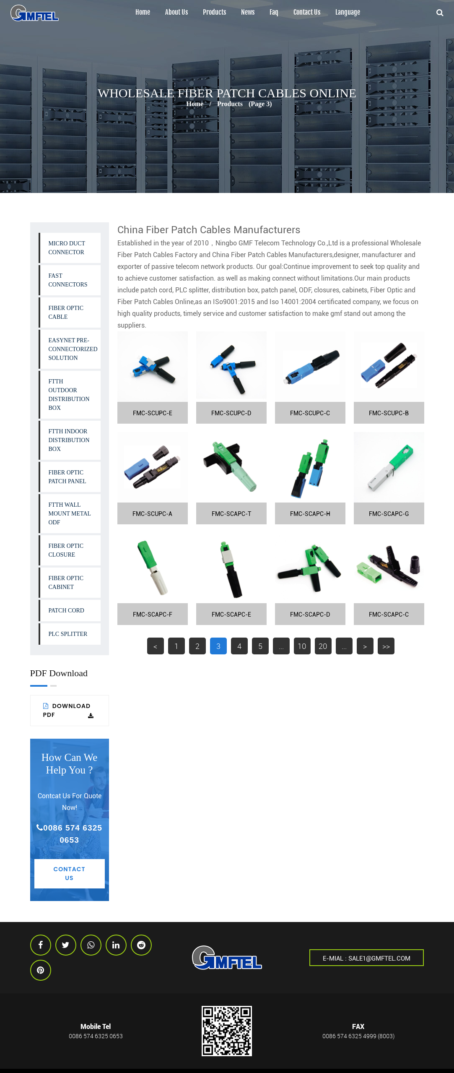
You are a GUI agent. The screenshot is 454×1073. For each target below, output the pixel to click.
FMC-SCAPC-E (231, 614)
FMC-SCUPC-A (152, 513)
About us (176, 12)
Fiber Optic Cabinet (66, 582)
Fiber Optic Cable (66, 312)
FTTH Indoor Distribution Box (69, 440)
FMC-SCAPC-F (152, 614)
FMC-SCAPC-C (389, 614)
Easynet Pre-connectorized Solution (73, 349)
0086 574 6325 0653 (69, 833)
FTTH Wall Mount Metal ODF (70, 514)
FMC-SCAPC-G (389, 513)
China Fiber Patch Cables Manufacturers (272, 255)
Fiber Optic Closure (66, 550)
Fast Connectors (68, 280)
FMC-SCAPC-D (310, 614)
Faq (274, 12)
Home (142, 12)
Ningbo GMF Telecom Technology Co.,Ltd (276, 243)
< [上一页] (155, 646)
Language (347, 12)
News (247, 12)
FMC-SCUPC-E (152, 413)
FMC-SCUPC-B (389, 413)
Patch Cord (66, 610)
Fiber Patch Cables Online (155, 302)
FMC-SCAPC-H (310, 513)
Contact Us (306, 12)
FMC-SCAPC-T (231, 513)
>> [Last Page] (386, 646)
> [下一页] (365, 646)
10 (302, 646)
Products (214, 12)
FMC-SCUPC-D (231, 413)
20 (323, 646)
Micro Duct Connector (67, 247)
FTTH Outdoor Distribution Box (69, 394)
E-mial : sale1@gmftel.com (366, 958)
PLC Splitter (68, 634)
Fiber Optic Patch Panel (67, 476)
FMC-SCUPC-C (310, 413)
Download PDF (68, 710)
